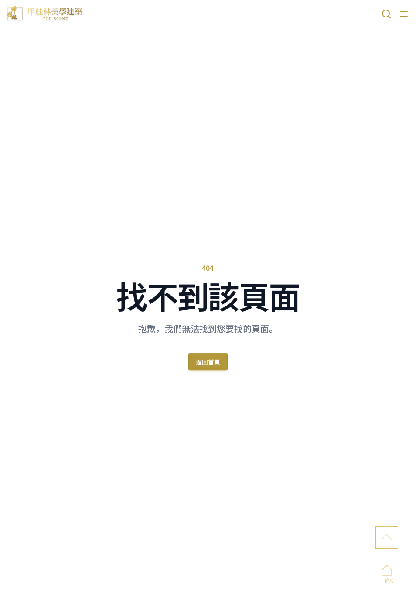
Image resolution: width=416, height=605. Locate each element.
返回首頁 (208, 361)
